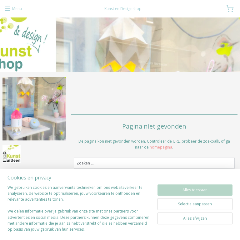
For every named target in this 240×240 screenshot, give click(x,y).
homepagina (161, 147)
